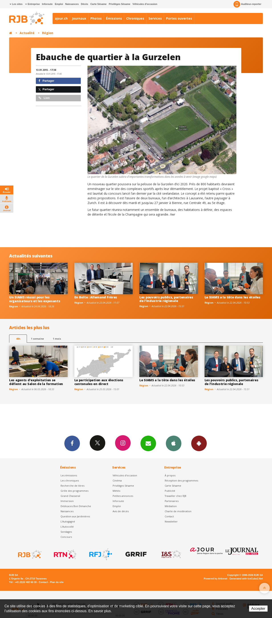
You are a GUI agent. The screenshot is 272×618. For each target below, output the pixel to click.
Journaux (79, 18)
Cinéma (117, 480)
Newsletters (148, 443)
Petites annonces (123, 495)
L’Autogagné (68, 521)
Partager (46, 80)
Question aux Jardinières (75, 516)
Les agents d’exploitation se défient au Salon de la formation (36, 382)
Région (47, 33)
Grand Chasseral (70, 495)
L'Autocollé (67, 526)
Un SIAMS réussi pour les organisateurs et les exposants (34, 299)
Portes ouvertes (179, 18)
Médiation (171, 506)
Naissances (72, 4)
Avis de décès (121, 511)
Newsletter (171, 521)
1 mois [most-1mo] (57, 338)
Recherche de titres (72, 485)
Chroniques (135, 18)
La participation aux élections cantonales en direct (99, 382)
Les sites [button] (16, 4)
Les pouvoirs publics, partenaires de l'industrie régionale (166, 299)
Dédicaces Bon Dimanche (76, 506)
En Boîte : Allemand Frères (95, 297)
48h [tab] (18, 338)
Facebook (72, 443)
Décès (84, 4)
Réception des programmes (181, 480)
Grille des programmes (74, 490)
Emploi (59, 4)
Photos (96, 18)
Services (155, 18)
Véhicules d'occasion (144, 4)
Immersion (67, 501)
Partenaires (172, 501)
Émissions (114, 18)
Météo (116, 490)
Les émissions (69, 475)
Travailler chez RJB (175, 495)
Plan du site (56, 582)
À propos (170, 475)
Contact (169, 516)
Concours (66, 536)
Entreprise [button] (32, 4)
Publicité (170, 490)
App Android (199, 443)
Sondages (66, 531)
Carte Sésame (98, 4)
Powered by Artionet (215, 578)
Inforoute (47, 4)
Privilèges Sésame (119, 4)
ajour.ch (61, 18)
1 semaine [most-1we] (37, 338)
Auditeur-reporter (247, 4)
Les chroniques (70, 480)
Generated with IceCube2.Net (246, 578)
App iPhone (173, 443)
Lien (44, 98)
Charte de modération (178, 511)
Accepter (258, 608)
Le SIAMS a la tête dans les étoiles (232, 297)
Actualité (27, 33)
